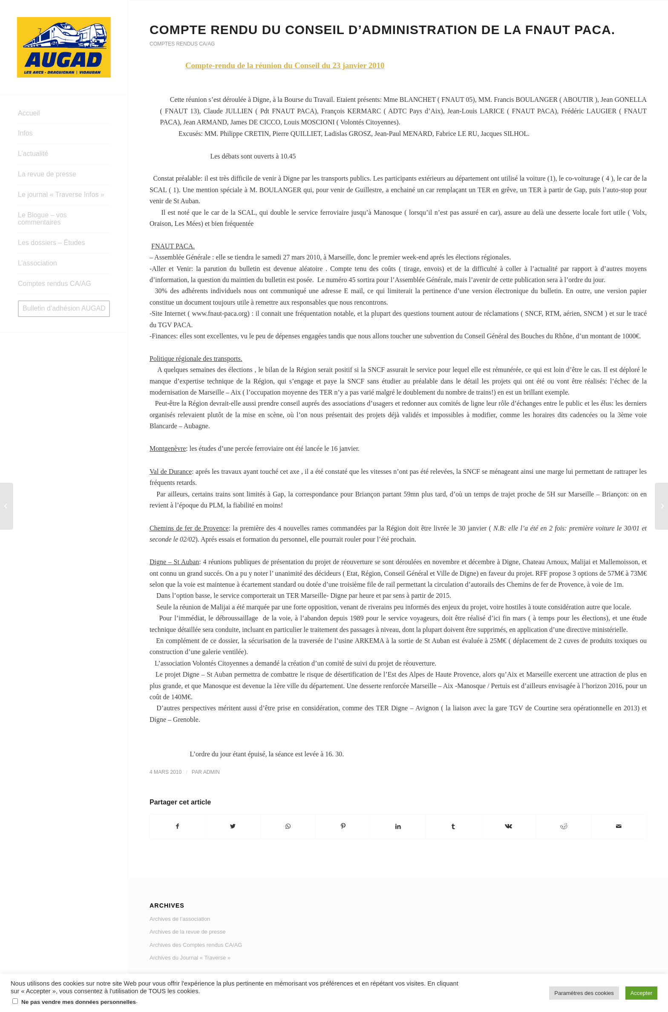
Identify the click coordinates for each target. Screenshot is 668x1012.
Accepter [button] (641, 993)
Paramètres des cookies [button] (583, 993)
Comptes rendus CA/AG (182, 44)
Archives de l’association (180, 919)
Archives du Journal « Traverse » (190, 957)
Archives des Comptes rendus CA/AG (196, 945)
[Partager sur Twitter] (232, 826)
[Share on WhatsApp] (288, 826)
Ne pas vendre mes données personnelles (78, 1002)
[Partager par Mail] (619, 826)
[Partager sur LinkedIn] (398, 826)
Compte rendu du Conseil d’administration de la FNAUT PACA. (382, 30)
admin (211, 772)
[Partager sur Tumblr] (453, 826)
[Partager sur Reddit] (563, 826)
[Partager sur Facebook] (177, 826)
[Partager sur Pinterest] (343, 826)
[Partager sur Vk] (508, 826)
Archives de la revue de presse (187, 931)
